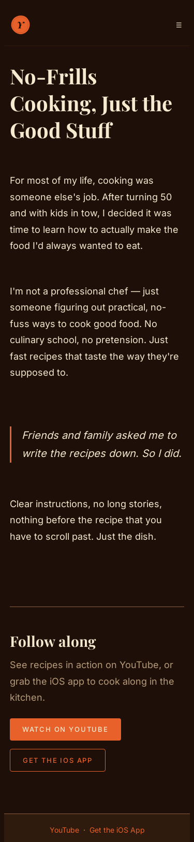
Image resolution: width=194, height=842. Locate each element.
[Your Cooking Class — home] (20, 24)
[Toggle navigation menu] (179, 25)
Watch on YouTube (65, 729)
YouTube (64, 829)
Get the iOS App (58, 760)
